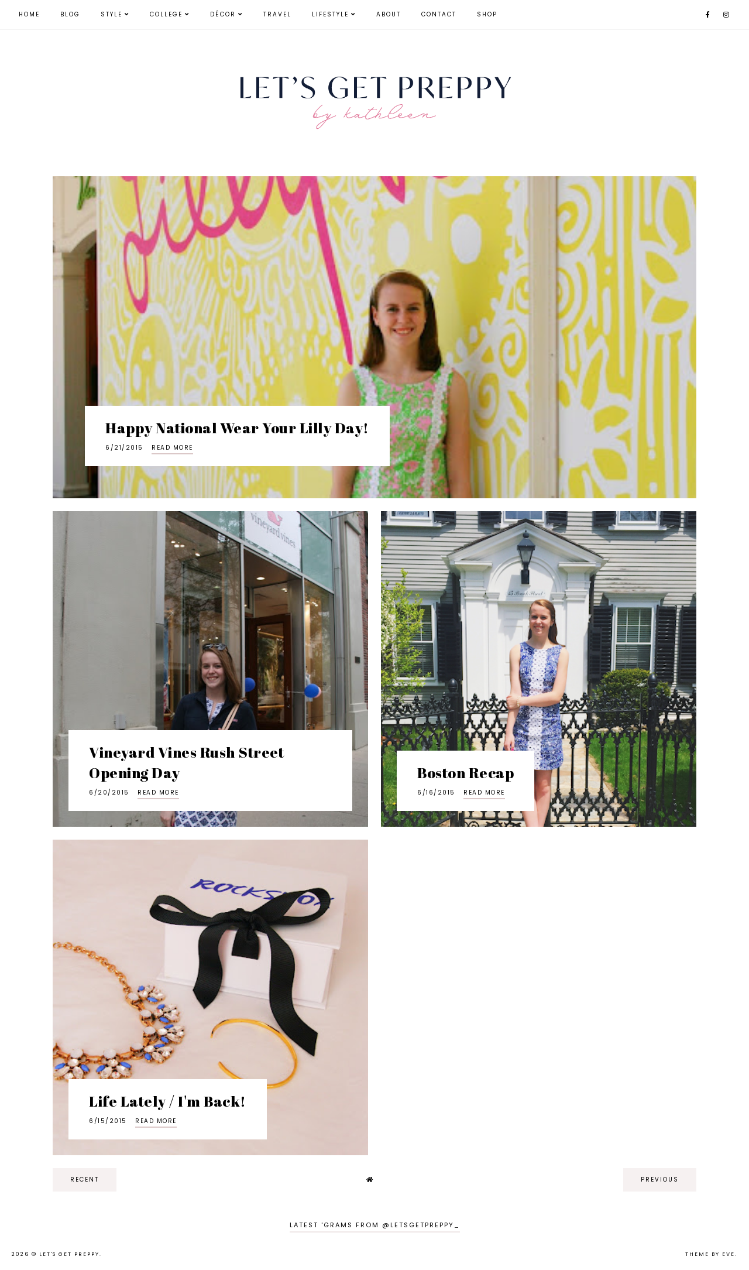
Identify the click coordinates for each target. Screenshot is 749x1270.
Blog (70, 14)
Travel (277, 14)
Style (111, 14)
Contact (438, 14)
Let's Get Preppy (69, 1254)
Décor (223, 14)
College (166, 14)
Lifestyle (330, 14)
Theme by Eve (710, 1254)
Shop (487, 14)
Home (29, 14)
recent (84, 1179)
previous (660, 1179)
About (388, 14)
